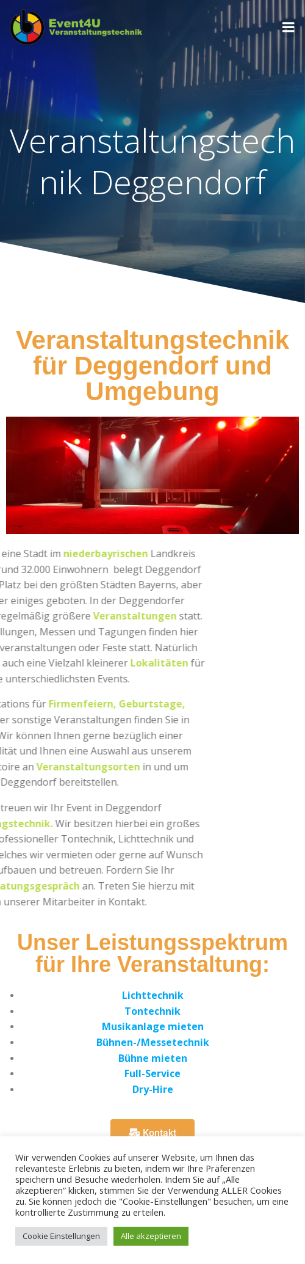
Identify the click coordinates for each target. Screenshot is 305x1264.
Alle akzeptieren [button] (151, 1235)
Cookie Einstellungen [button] (61, 1235)
